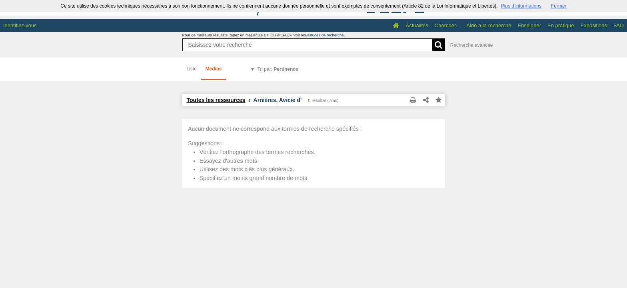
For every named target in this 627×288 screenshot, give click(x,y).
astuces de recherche (325, 35)
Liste (192, 69)
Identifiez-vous (20, 25)
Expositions (594, 25)
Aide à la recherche (488, 25)
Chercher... (447, 25)
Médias (214, 69)
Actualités (416, 25)
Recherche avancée (471, 45)
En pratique (560, 25)
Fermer (559, 6)
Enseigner (529, 25)
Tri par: (277, 69)
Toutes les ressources (216, 100)
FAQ (618, 25)
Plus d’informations (521, 6)
